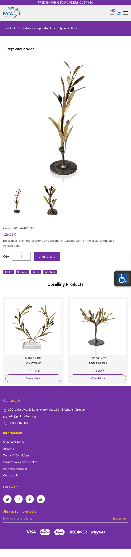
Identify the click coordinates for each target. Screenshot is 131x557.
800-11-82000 (18, 423)
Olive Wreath (33, 362)
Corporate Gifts (44, 28)
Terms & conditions (16, 455)
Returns (8, 448)
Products (10, 28)
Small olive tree (98, 362)
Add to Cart (47, 256)
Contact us (10, 475)
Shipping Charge (14, 442)
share (50, 271)
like (8, 271)
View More (33, 378)
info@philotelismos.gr (23, 416)
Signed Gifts (66, 28)
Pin (36, 271)
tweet (22, 271)
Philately (25, 28)
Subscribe (119, 518)
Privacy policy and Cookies (20, 462)
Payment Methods (15, 468)
